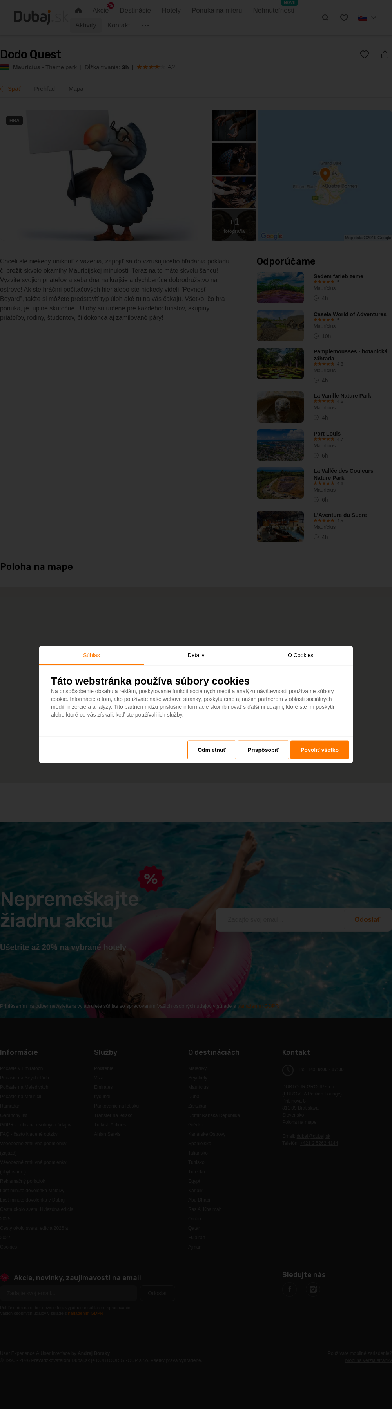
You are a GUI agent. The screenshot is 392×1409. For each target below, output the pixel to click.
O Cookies (300, 655)
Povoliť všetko (320, 749)
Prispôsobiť (263, 749)
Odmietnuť (212, 749)
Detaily (196, 655)
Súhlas (91, 655)
